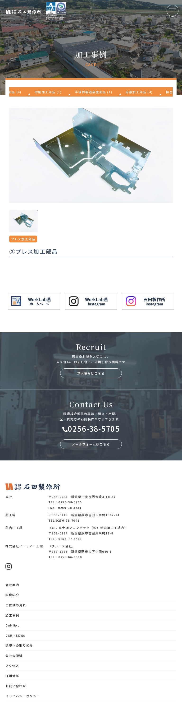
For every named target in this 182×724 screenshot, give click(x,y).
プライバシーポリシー (22, 696)
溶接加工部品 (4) (139, 92)
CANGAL (12, 625)
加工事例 (12, 615)
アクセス (12, 665)
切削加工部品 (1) (48, 92)
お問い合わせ (15, 686)
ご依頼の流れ (15, 605)
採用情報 (12, 675)
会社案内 (12, 585)
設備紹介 (12, 595)
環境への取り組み (19, 645)
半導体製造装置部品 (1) (93, 92)
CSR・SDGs (15, 635)
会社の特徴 (14, 655)
